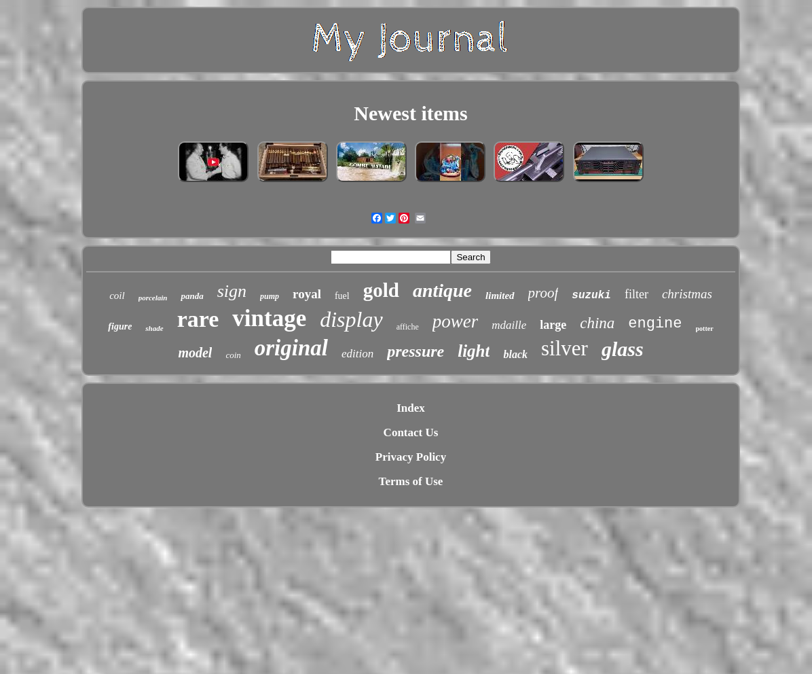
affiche (407, 327)
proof (543, 293)
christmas (687, 294)
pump (269, 296)
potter (705, 328)
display (351, 319)
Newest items (410, 113)
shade (154, 328)
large (553, 325)
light (474, 351)
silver (564, 348)
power (455, 321)
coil (117, 295)
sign (231, 291)
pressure (415, 351)
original (291, 348)
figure (120, 326)
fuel (342, 296)
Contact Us (411, 432)
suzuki (591, 295)
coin (232, 355)
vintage (269, 318)
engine (655, 323)
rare (198, 319)
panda (192, 296)
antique (442, 290)
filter (636, 294)
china (597, 323)
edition (357, 353)
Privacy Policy (410, 456)
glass (623, 349)
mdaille (509, 325)
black (515, 354)
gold (381, 290)
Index (410, 408)
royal (307, 294)
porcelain (153, 298)
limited (500, 295)
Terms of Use (411, 481)
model (195, 352)
